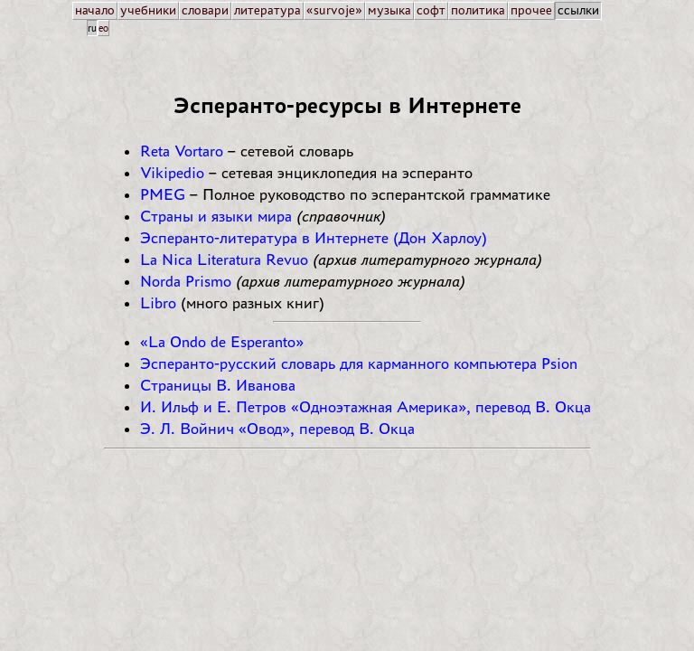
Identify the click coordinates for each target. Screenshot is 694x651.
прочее (531, 10)
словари (205, 10)
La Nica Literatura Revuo (224, 259)
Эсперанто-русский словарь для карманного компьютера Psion (358, 363)
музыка (389, 10)
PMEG (162, 194)
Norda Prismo (185, 281)
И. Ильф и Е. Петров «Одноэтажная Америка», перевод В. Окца (365, 407)
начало (95, 10)
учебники (148, 10)
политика (478, 10)
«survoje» (334, 10)
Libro (158, 303)
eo (103, 27)
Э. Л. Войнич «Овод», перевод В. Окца (277, 429)
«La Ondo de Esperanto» (222, 342)
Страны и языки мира (216, 216)
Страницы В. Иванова (217, 385)
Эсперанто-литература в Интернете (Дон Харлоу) (313, 238)
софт (431, 10)
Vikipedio (172, 173)
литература (267, 10)
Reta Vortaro (181, 151)
